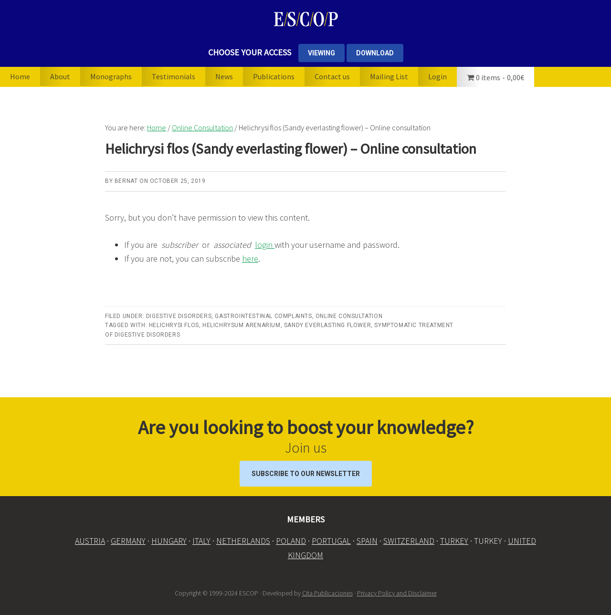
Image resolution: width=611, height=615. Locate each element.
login (264, 244)
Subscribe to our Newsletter (306, 473)
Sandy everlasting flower (327, 325)
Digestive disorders (178, 316)
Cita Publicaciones (327, 593)
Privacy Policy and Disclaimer (397, 593)
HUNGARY (169, 540)
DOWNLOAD (375, 53)
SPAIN (367, 540)
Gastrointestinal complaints (263, 316)
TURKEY (454, 540)
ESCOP (305, 19)
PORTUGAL (331, 540)
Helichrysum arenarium (241, 325)
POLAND (291, 540)
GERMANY (128, 540)
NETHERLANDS (243, 540)
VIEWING (321, 53)
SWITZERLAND (408, 540)
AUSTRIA (90, 540)
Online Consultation (349, 316)
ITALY (201, 540)
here (250, 258)
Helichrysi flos (174, 325)
